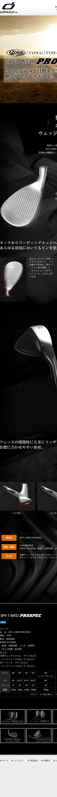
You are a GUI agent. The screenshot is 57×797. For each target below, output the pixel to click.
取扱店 (47, 760)
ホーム (5, 760)
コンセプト (19, 760)
